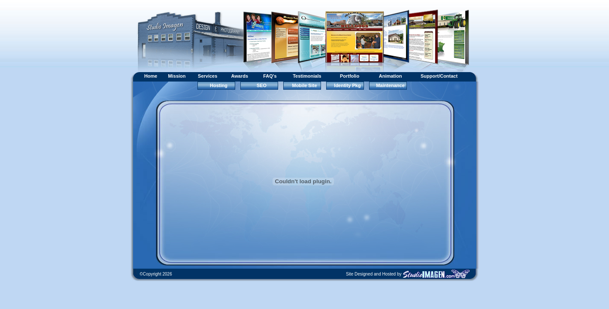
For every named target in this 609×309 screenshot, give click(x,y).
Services (207, 76)
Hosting (218, 85)
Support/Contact (439, 76)
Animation (390, 76)
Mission (177, 76)
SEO (262, 85)
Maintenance (390, 85)
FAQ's (269, 76)
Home (151, 76)
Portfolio (349, 76)
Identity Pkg (347, 85)
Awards (239, 76)
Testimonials (307, 76)
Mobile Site (304, 85)
